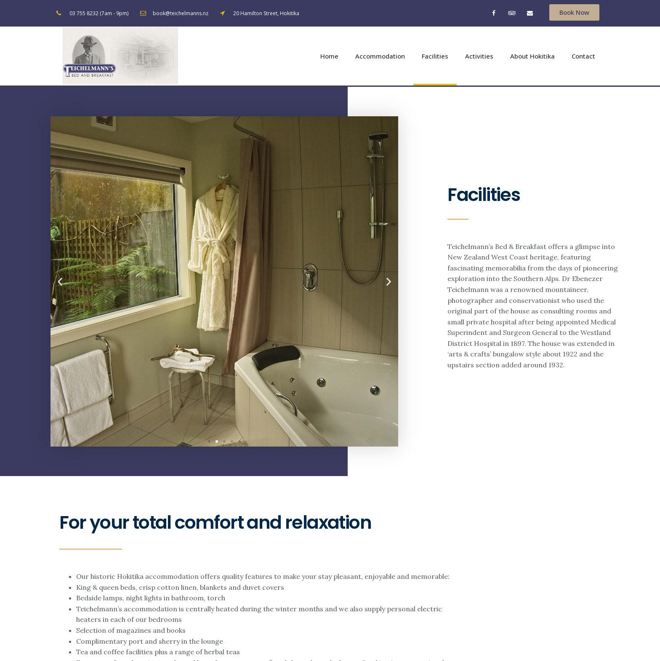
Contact (583, 57)
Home (329, 57)
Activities (479, 57)
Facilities (435, 57)
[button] (574, 12)
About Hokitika (532, 57)
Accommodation (380, 57)
